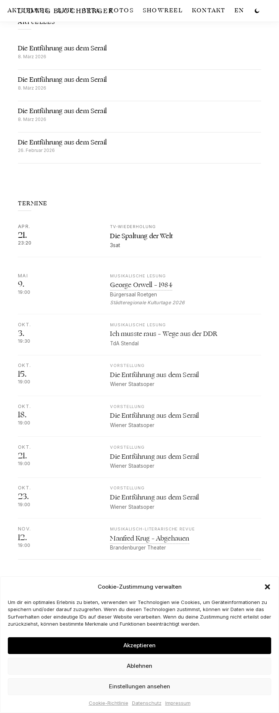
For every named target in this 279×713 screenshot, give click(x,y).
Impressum (178, 703)
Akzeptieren (139, 645)
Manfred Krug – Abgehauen (149, 547)
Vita (92, 10)
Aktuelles (28, 10)
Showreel (163, 10)
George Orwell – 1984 (141, 294)
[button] (267, 587)
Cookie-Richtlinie (108, 703)
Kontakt (209, 10)
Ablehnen (139, 665)
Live (66, 10)
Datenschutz (147, 703)
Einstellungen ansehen (139, 686)
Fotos (121, 10)
